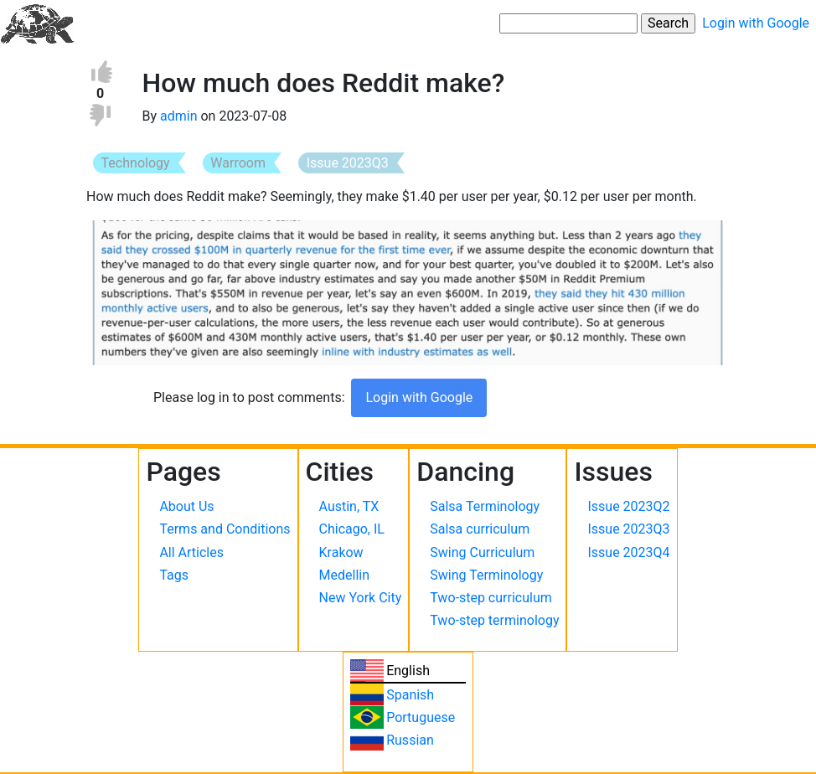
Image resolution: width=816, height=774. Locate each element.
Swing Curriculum (482, 552)
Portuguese (420, 717)
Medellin (344, 575)
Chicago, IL (352, 529)
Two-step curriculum (490, 598)
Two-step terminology (494, 620)
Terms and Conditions (224, 529)
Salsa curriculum (479, 529)
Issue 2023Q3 (348, 163)
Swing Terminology (486, 575)
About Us (186, 506)
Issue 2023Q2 (628, 506)
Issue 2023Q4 (628, 552)
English (408, 671)
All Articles (191, 552)
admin (178, 116)
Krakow (341, 552)
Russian (410, 740)
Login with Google (755, 23)
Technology (135, 163)
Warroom (238, 163)
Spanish (410, 695)
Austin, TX (349, 506)
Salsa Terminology (485, 506)
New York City (360, 598)
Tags (174, 575)
